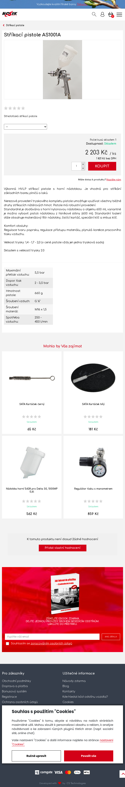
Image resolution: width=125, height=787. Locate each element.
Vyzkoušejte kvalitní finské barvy (63, 4)
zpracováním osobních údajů (51, 643)
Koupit (102, 166)
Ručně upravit (36, 756)
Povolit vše (88, 756)
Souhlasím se (41, 643)
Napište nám (113, 179)
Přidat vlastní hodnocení (63, 547)
